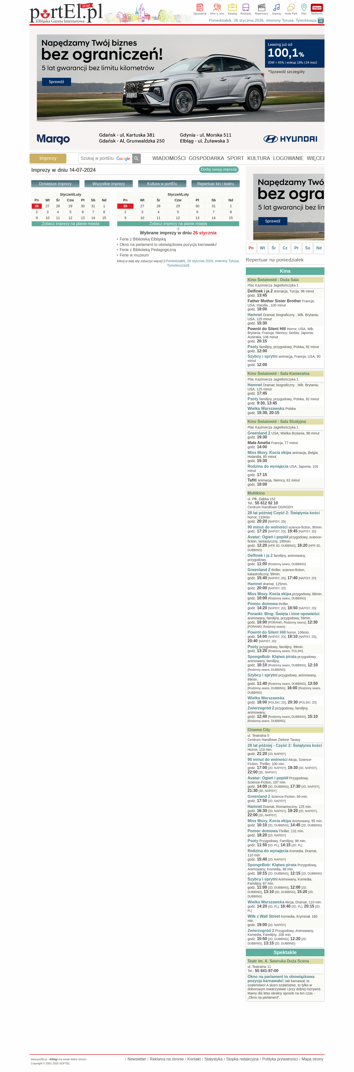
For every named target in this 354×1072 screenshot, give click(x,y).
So (307, 248)
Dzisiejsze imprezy (55, 184)
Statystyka (214, 1059)
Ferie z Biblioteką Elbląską (143, 239)
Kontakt (194, 1059)
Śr (274, 248)
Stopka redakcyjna (242, 1059)
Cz (285, 248)
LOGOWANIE (288, 158)
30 (197, 206)
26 (125, 206)
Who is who (217, 14)
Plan (304, 14)
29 (178, 206)
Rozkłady (245, 14)
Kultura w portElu (162, 184)
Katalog (232, 14)
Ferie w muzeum (134, 255)
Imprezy (276, 14)
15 (231, 218)
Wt (262, 248)
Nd (319, 248)
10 (142, 218)
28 (159, 206)
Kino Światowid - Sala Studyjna (277, 421)
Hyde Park (291, 14)
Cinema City (259, 730)
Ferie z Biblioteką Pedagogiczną (148, 250)
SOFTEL (64, 1063)
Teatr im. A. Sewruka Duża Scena (278, 961)
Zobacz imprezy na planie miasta (178, 224)
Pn (251, 248)
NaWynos (317, 8)
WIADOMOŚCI (169, 158)
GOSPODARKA (206, 158)
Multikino (256, 493)
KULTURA (258, 158)
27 (142, 206)
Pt (296, 248)
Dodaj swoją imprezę (219, 169)
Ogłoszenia (199, 14)
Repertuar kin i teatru (215, 184)
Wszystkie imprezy (108, 184)
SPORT (235, 158)
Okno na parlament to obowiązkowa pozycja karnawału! (168, 245)
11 (159, 218)
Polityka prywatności (280, 1059)
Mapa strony (312, 1059)
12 (178, 218)
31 (214, 206)
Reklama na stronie (167, 1059)
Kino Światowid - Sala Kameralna (279, 373)
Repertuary (261, 14)
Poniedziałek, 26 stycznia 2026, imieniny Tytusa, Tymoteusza (262, 20)
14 (214, 218)
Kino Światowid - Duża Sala (273, 280)
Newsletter (137, 1059)
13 (197, 218)
